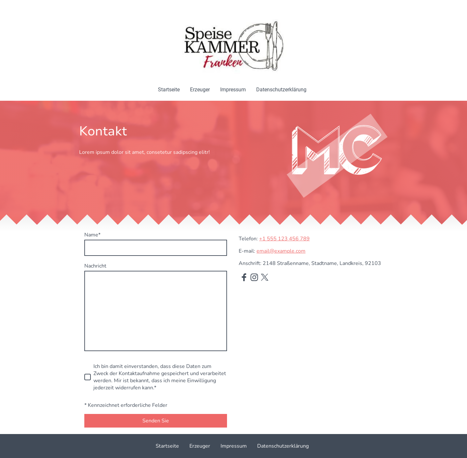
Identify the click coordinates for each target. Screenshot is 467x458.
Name (92, 234)
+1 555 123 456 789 (284, 238)
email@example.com (281, 251)
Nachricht (95, 265)
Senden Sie (155, 420)
